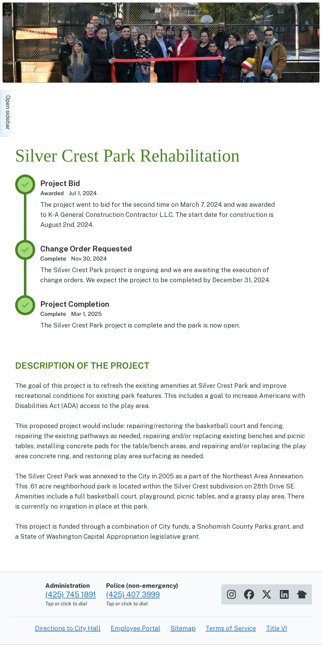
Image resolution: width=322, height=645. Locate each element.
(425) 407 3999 (133, 594)
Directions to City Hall (68, 628)
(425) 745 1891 (70, 594)
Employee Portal (135, 628)
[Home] (71, 110)
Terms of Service (231, 628)
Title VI (276, 628)
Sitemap (183, 628)
